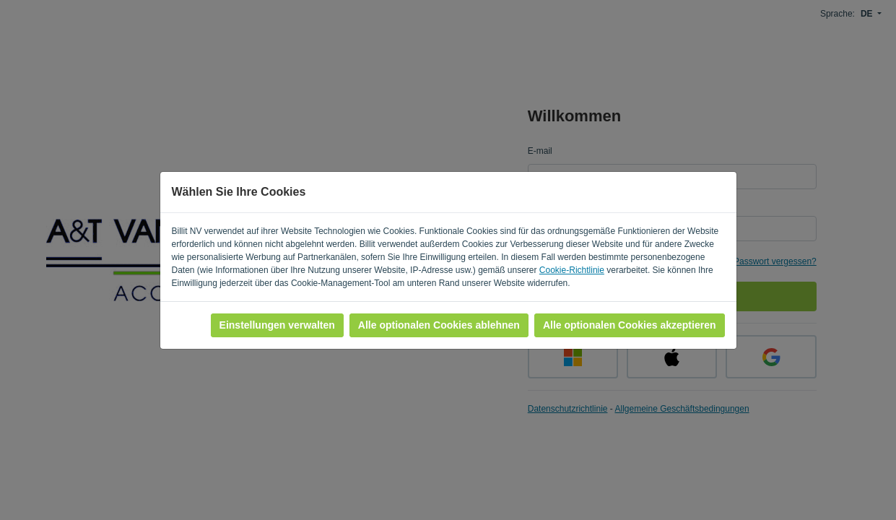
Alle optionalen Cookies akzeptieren (629, 325)
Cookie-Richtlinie (571, 270)
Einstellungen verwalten (277, 325)
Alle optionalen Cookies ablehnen (439, 325)
